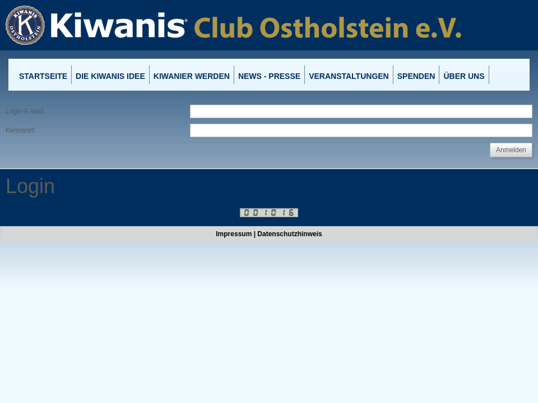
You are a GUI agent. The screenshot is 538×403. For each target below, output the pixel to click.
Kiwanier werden (192, 76)
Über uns (463, 76)
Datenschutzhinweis (289, 234)
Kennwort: (21, 130)
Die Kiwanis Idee (110, 76)
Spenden (416, 76)
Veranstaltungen (349, 76)
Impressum (234, 234)
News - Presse (269, 76)
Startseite (43, 76)
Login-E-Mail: (25, 111)
